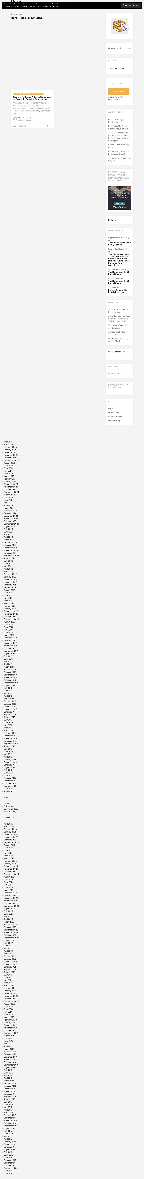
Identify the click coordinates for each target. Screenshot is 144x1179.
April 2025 (8, 474)
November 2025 (11, 455)
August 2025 (9, 463)
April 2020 (8, 632)
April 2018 (8, 696)
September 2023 (11, 524)
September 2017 (11, 714)
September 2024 (11, 492)
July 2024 (8, 497)
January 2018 (10, 704)
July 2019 (8, 656)
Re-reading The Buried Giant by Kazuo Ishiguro (118, 127)
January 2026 (10, 450)
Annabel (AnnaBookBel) (118, 270)
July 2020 (8, 624)
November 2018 (11, 677)
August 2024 (9, 495)
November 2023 (11, 519)
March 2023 (9, 540)
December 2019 (11, 643)
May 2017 (8, 725)
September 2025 (11, 460)
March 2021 (9, 603)
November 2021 (11, 582)
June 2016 (8, 752)
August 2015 (9, 767)
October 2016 (10, 741)
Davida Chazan (114, 279)
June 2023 (8, 532)
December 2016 (11, 736)
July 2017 (8, 720)
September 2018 (11, 683)
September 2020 (11, 619)
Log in (110, 409)
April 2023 (8, 537)
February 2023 (10, 542)
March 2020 (9, 635)
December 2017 (10, 707)
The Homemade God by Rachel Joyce (119, 273)
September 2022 (11, 556)
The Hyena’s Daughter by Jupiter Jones (119, 326)
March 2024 (9, 508)
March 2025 (9, 476)
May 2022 (8, 566)
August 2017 (9, 717)
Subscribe (118, 91)
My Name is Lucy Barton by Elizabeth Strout (118, 152)
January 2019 (10, 672)
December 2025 (11, 452)
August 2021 (9, 590)
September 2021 (11, 587)
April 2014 (8, 791)
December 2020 (11, 611)
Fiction (16, 94)
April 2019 (8, 664)
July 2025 (8, 466)
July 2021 (8, 593)
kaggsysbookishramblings (119, 237)
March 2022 (9, 572)
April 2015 (8, 775)
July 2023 (8, 529)
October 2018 (10, 680)
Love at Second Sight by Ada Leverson (118, 291)
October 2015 (10, 765)
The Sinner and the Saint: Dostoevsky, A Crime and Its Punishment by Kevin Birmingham (119, 137)
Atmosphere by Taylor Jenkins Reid (117, 333)
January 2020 (10, 640)
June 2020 (8, 627)
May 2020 (8, 630)
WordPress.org (114, 421)
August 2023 (9, 526)
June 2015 (8, 773)
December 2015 (11, 762)
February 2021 (10, 606)
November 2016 (11, 738)
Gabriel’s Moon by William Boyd (118, 146)
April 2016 (8, 757)
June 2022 (8, 564)
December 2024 (11, 484)
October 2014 (10, 783)
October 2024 (10, 489)
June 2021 (8, 595)
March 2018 (9, 699)
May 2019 (8, 662)
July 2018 (8, 688)
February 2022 (10, 574)
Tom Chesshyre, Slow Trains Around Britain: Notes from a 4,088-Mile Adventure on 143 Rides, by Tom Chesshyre (119, 259)
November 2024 (11, 487)
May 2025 (8, 471)
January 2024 (10, 513)
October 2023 (10, 521)
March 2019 (9, 667)
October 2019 (10, 648)
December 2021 (11, 579)
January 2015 (10, 778)
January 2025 (10, 481)
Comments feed (115, 417)
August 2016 (9, 746)
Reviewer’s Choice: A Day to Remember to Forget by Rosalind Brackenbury (32, 98)
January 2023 (10, 545)
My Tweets (112, 220)
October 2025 (10, 458)
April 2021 (8, 601)
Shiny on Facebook (116, 352)
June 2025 (8, 468)
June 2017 (8, 722)
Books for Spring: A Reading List (116, 120)
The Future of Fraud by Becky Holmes (119, 244)
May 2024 (8, 503)
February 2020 (10, 638)
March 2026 (9, 444)
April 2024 (8, 505)
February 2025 (10, 479)
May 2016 (8, 754)
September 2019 (11, 651)
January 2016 (10, 760)
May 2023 (8, 534)
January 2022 (10, 577)
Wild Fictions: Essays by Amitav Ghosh (118, 339)
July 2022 (8, 561)
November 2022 (11, 550)
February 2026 (10, 447)
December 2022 (11, 548)
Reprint (24, 94)
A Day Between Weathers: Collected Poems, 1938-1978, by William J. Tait (119, 319)
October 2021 (10, 585)
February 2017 (10, 733)
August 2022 (9, 558)
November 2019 (11, 646)
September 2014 (11, 786)
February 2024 (10, 511)
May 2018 (8, 693)
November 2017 (10, 709)
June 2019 (8, 659)
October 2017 (10, 712)
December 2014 (11, 781)
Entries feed (113, 413)
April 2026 (8, 442)
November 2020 (11, 614)
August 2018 (9, 685)
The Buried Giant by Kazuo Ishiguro (119, 159)
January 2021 (10, 609)
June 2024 (8, 500)
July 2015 (8, 770)
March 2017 (9, 730)
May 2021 (8, 598)
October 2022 (10, 553)
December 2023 (11, 516)
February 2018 (10, 701)
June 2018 (8, 691)
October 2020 (10, 617)
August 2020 (9, 622)
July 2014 (8, 789)
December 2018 (11, 675)
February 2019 (10, 669)
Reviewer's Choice (36, 94)
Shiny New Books (25, 118)
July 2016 (8, 749)
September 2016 (11, 744)
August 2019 (9, 654)
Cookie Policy (54, 6)
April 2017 (8, 728)
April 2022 (8, 569)
